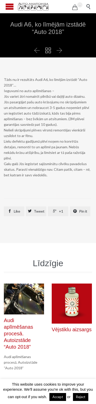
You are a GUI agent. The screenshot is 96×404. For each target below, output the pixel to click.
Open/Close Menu (9, 6)
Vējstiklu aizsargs (72, 329)
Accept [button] (57, 397)
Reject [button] (80, 397)
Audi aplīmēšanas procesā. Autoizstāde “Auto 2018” (18, 333)
